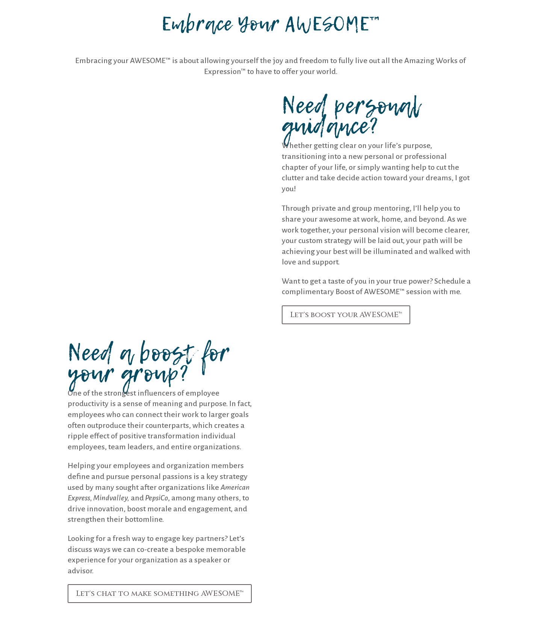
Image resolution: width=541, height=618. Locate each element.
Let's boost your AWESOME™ (346, 315)
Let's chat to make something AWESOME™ (159, 593)
